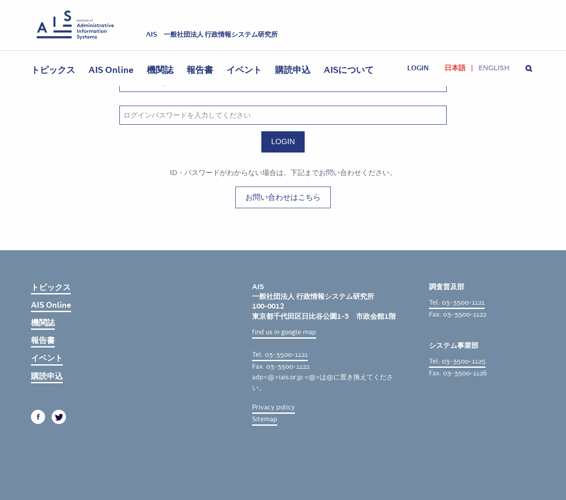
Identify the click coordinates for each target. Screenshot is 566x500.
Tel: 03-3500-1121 (280, 355)
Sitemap (264, 419)
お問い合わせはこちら (283, 197)
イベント (244, 70)
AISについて (349, 70)
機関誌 (160, 70)
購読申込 (292, 70)
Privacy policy (273, 407)
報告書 (200, 70)
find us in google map (284, 332)
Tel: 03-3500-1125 (457, 361)
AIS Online (111, 70)
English (493, 68)
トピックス (53, 70)
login (417, 68)
